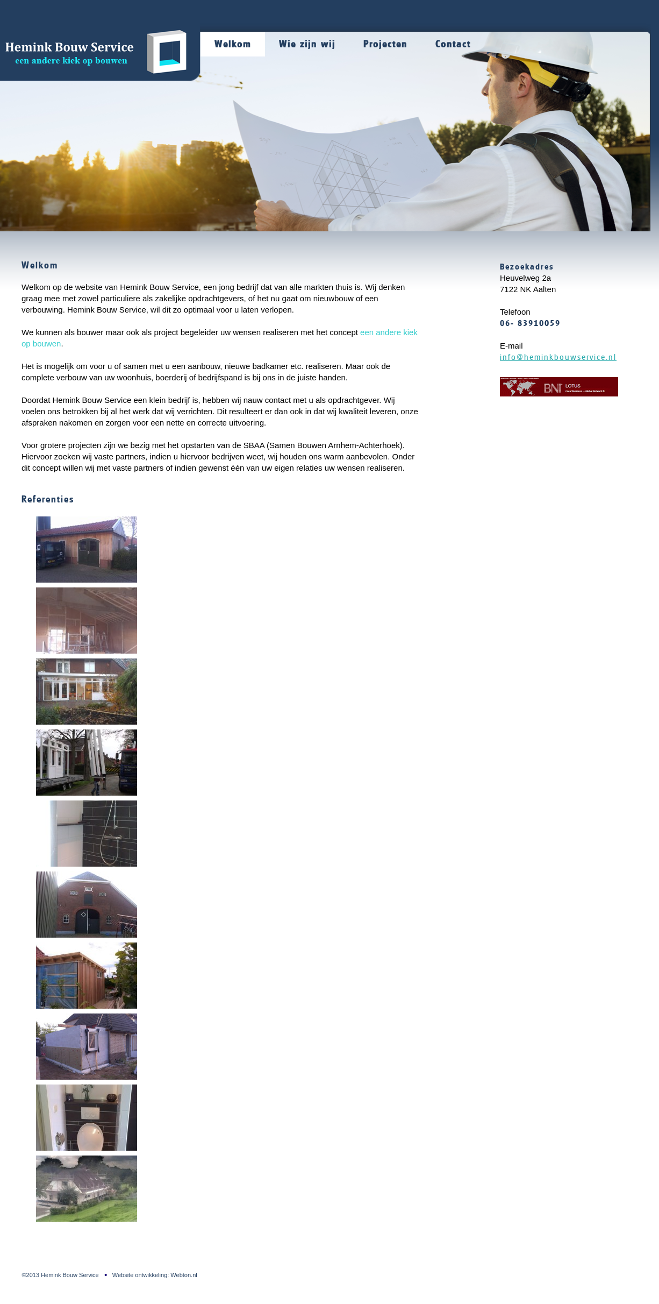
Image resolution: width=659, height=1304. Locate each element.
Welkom (232, 44)
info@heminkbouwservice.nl (558, 357)
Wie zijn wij (307, 44)
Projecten (385, 44)
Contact (453, 44)
